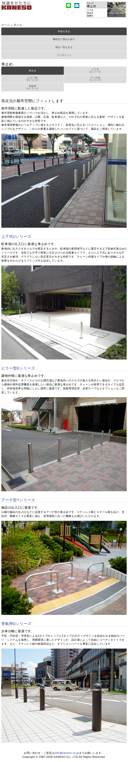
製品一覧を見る (64, 47)
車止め (32, 70)
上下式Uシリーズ (95, 70)
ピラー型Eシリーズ (32, 78)
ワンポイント (64, 55)
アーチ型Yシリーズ (95, 78)
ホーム (5, 25)
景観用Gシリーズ (32, 87)
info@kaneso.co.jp (67, 752)
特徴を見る (64, 31)
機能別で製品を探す (64, 39)
